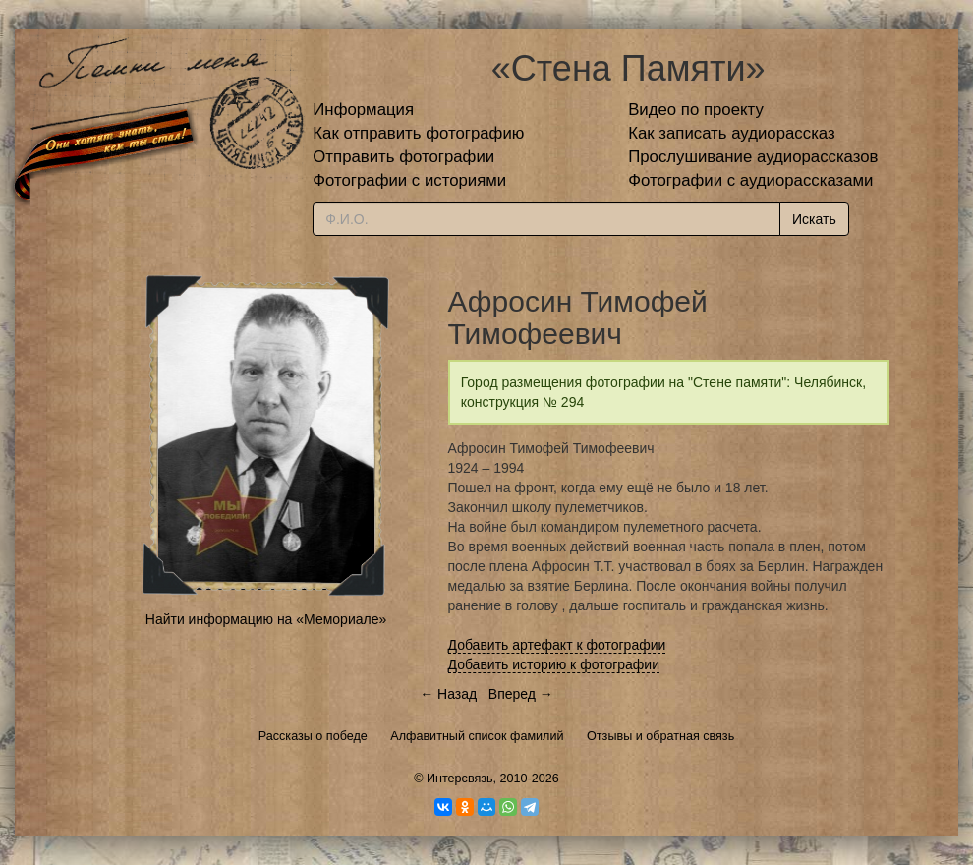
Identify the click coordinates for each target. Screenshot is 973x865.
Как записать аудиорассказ (731, 133)
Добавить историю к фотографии (554, 664)
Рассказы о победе (313, 736)
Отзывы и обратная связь (660, 736)
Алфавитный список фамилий (476, 736)
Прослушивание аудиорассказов (753, 156)
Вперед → (520, 694)
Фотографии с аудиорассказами (750, 180)
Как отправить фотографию (418, 133)
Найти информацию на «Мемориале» (265, 619)
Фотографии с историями (409, 180)
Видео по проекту (696, 109)
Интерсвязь (460, 778)
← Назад (448, 694)
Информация (363, 109)
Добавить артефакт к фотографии (557, 645)
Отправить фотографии (403, 156)
